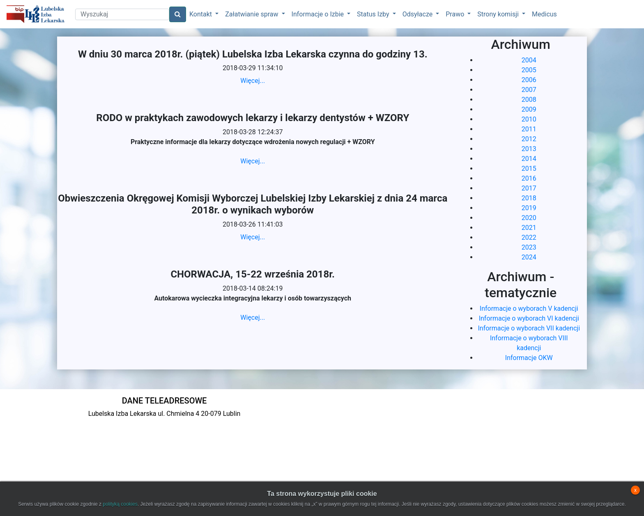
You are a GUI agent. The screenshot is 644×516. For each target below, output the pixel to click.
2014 (529, 159)
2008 (529, 99)
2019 (529, 208)
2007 (529, 90)
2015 (529, 168)
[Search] (122, 14)
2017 (529, 188)
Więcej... (252, 81)
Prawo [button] (456, 14)
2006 (529, 80)
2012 (529, 139)
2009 (529, 109)
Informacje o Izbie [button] (318, 14)
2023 (529, 247)
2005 (529, 70)
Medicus (544, 14)
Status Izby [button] (374, 14)
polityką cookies (120, 504)
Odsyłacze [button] (418, 14)
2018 (529, 198)
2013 (529, 149)
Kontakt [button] (201, 14)
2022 (529, 237)
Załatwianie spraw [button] (252, 14)
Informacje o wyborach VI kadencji (529, 318)
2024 (529, 257)
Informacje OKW (529, 358)
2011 (529, 129)
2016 (529, 178)
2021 (529, 228)
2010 (529, 119)
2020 (529, 218)
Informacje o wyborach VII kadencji (529, 328)
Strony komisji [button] (498, 14)
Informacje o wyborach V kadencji (529, 308)
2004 (529, 60)
